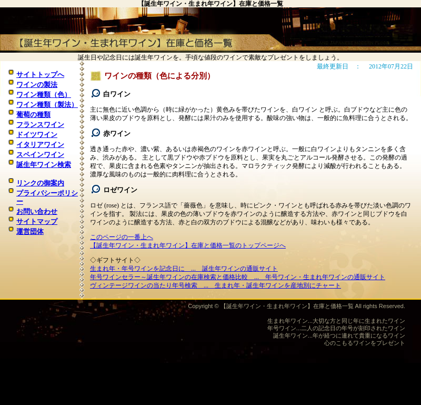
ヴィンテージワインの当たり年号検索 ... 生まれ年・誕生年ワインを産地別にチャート (215, 285)
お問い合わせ (36, 211)
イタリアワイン (40, 145)
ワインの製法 (36, 84)
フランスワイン (40, 125)
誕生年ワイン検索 (43, 165)
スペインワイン (40, 155)
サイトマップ (36, 221)
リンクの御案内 (40, 183)
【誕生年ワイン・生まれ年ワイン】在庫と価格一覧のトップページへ (188, 245)
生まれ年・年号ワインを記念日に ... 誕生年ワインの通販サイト (184, 268)
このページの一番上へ (121, 237)
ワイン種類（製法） (47, 104)
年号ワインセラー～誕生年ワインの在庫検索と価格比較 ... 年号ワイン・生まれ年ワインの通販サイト (237, 277)
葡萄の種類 (33, 114)
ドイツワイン (36, 135)
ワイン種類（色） (43, 94)
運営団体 (30, 231)
